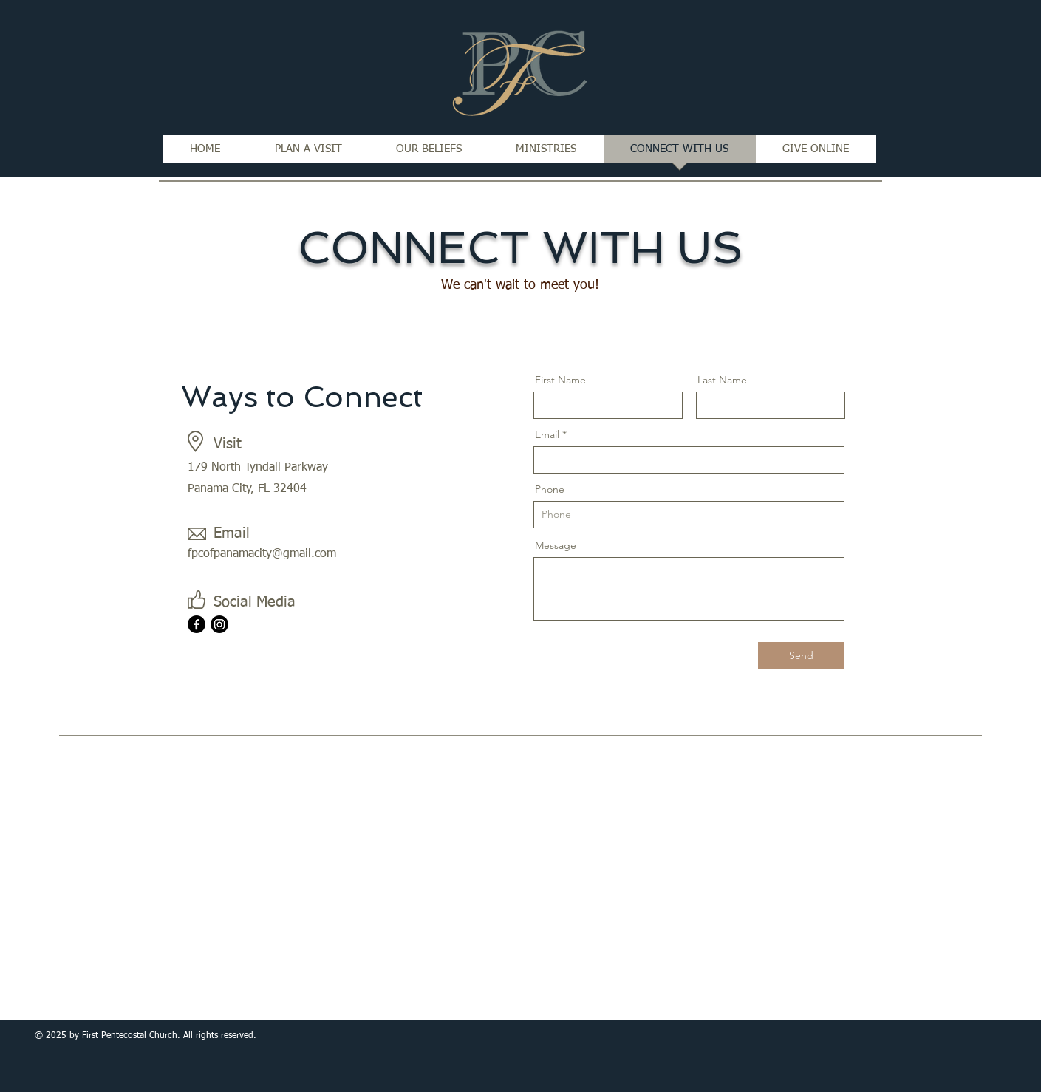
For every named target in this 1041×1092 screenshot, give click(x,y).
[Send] (801, 655)
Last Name (722, 380)
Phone (549, 489)
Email (547, 434)
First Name (560, 380)
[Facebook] (196, 624)
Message (555, 545)
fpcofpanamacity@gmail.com (262, 554)
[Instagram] (219, 624)
